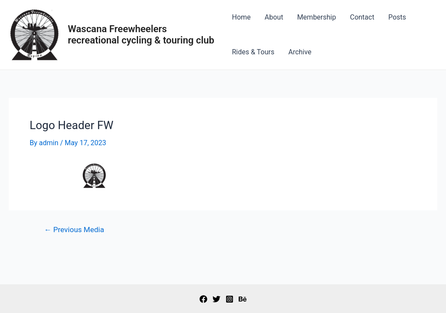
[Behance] (243, 299)
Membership (316, 17)
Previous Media (74, 229)
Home (241, 17)
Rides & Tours (253, 52)
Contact (362, 17)
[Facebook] (203, 299)
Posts (397, 17)
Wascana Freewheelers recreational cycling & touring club (141, 34)
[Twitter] (216, 299)
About (274, 17)
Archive (299, 52)
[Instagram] (229, 299)
